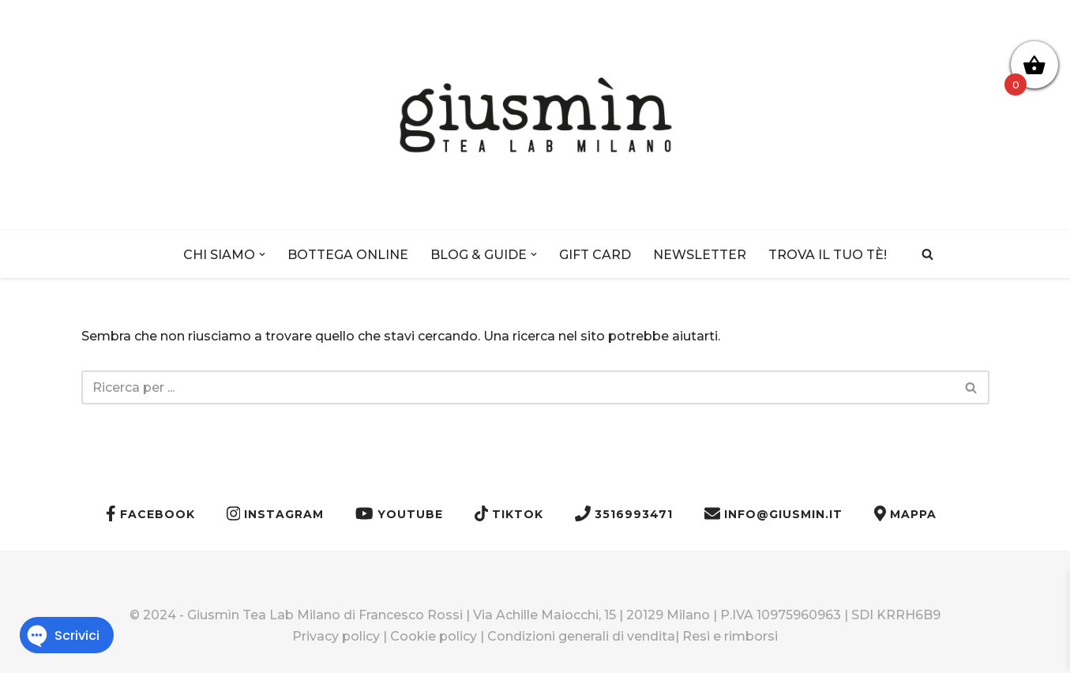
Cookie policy (433, 636)
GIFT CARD (595, 254)
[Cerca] (927, 254)
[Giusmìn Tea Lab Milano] (535, 115)
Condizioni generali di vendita (581, 636)
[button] (262, 254)
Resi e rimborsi (730, 636)
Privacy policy (336, 636)
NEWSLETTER (699, 254)
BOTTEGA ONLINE (347, 254)
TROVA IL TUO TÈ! (827, 254)
